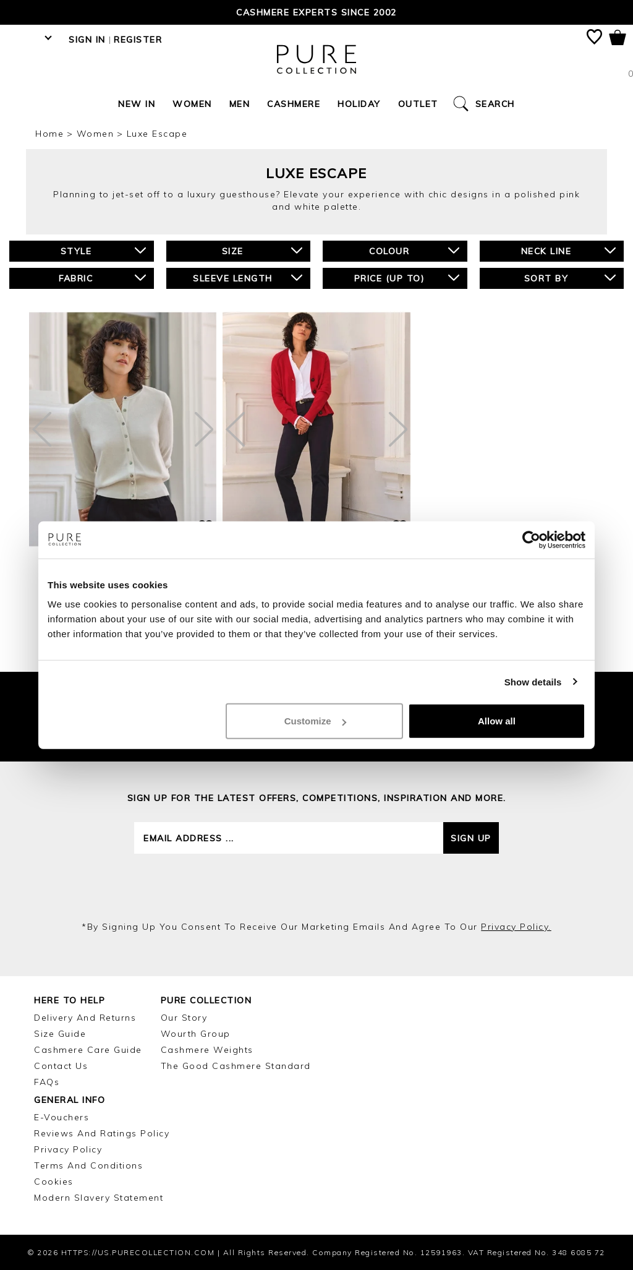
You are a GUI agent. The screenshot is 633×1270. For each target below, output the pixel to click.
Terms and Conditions (88, 1165)
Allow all (497, 721)
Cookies (54, 1181)
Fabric (102, 278)
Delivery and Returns (85, 1017)
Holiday (359, 103)
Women (192, 103)
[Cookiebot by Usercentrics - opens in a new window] (531, 539)
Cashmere (293, 103)
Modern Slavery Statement (98, 1197)
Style (103, 251)
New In (136, 103)
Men (239, 103)
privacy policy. (516, 926)
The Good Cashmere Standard (236, 1065)
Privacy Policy (68, 1149)
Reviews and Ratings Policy (101, 1133)
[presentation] (316, 887)
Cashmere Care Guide (88, 1049)
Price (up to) (406, 278)
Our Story (184, 1017)
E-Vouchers (61, 1117)
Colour (414, 251)
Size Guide (60, 1033)
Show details (533, 681)
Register (138, 39)
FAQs (46, 1082)
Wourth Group (196, 1033)
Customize (315, 721)
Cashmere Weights (207, 1049)
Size (262, 251)
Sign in (87, 39)
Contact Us (61, 1065)
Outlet (418, 103)
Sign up (471, 838)
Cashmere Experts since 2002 (316, 12)
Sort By (570, 278)
